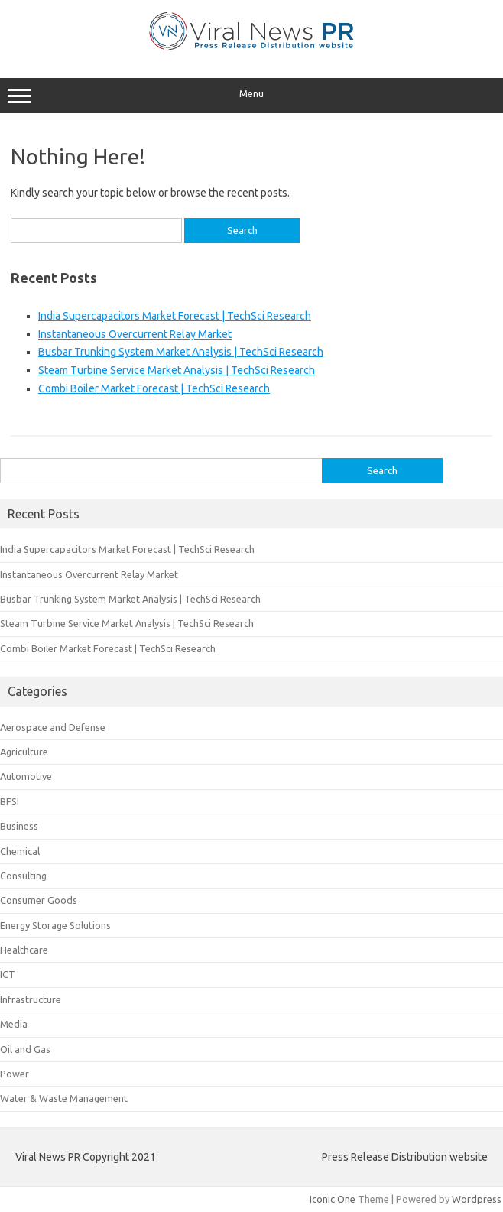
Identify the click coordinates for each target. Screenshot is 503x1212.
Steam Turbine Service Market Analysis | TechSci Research (176, 370)
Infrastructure (30, 999)
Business (19, 825)
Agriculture (24, 751)
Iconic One (332, 1199)
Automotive (26, 776)
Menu (251, 95)
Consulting (23, 875)
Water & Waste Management (64, 1098)
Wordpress (476, 1199)
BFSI (9, 801)
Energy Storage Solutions (55, 925)
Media (14, 1024)
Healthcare (24, 949)
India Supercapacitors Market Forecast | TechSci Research (174, 316)
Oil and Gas (25, 1049)
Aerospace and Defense (52, 727)
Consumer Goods (38, 900)
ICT (7, 974)
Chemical (20, 851)
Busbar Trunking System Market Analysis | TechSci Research (180, 352)
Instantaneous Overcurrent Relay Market (135, 334)
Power (14, 1073)
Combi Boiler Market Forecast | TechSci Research (154, 388)
